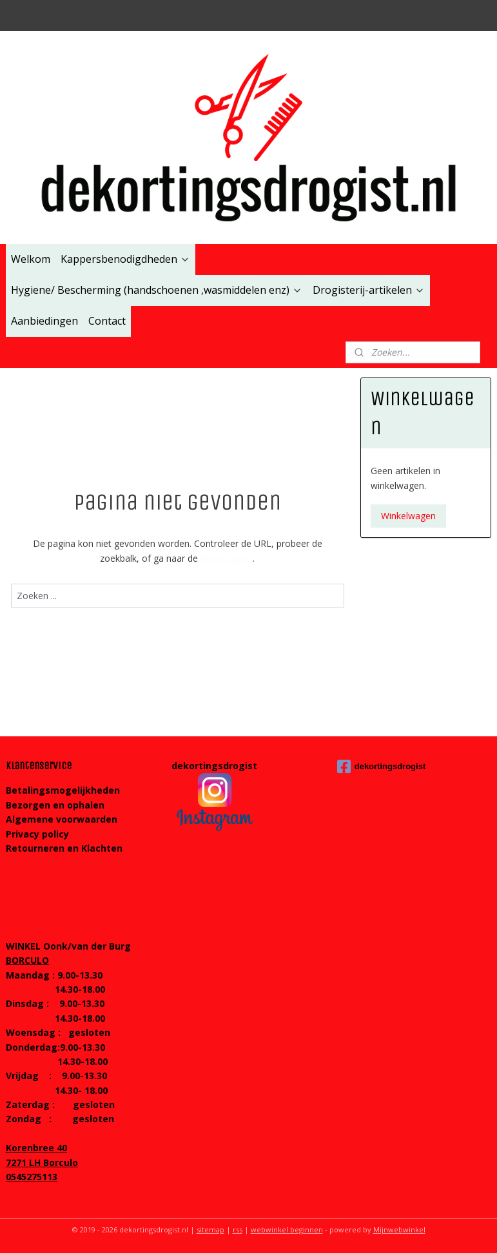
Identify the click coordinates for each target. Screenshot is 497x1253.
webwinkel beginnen (287, 1229)
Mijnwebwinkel (399, 1229)
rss (237, 1229)
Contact (107, 321)
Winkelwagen (408, 516)
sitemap (210, 1229)
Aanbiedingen (44, 321)
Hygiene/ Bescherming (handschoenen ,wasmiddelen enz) (156, 290)
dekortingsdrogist (381, 766)
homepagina (226, 558)
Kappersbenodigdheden (125, 259)
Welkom (30, 259)
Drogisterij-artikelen (369, 290)
